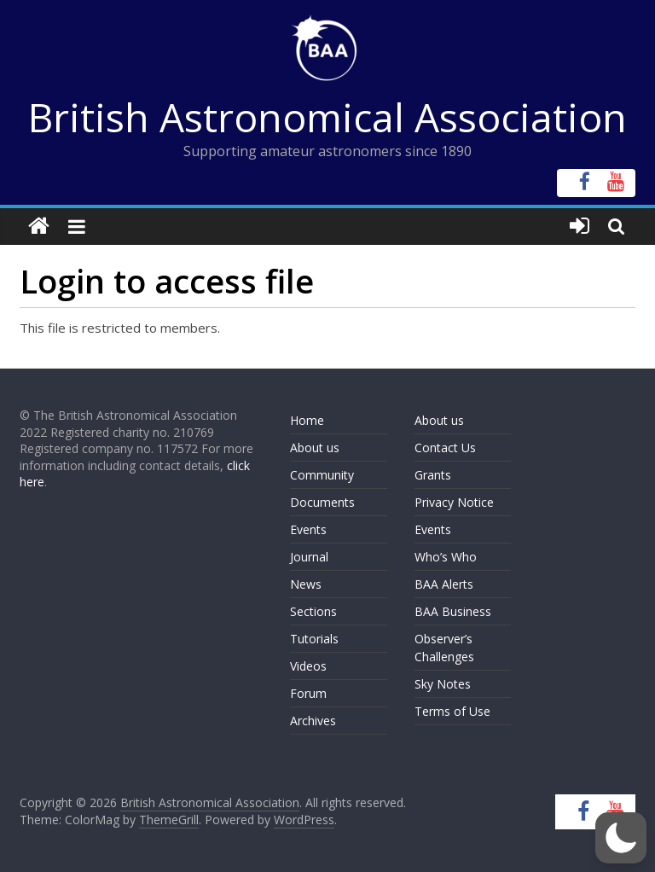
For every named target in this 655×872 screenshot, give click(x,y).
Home (307, 420)
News (306, 584)
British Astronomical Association (327, 116)
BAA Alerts (443, 584)
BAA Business (452, 611)
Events (308, 529)
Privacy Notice (454, 502)
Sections (313, 611)
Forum (308, 693)
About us (314, 447)
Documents (322, 502)
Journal (309, 557)
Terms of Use (452, 711)
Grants (432, 475)
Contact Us (445, 447)
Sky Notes (442, 684)
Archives (313, 720)
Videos (308, 666)
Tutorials (314, 639)
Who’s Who (445, 557)
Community (322, 475)
